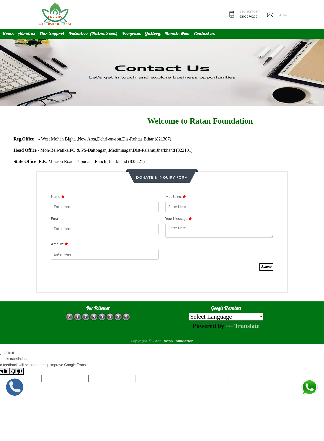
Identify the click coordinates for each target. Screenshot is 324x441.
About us (26, 33)
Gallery (152, 33)
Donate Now (177, 33)
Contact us (204, 33)
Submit (266, 267)
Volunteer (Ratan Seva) (93, 33)
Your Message (178, 218)
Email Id (57, 218)
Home (8, 33)
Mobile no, (175, 196)
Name (58, 196)
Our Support (52, 33)
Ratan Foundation (177, 341)
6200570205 (248, 17)
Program (131, 33)
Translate (243, 325)
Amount (59, 244)
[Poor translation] (16, 371)
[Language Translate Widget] (226, 317)
